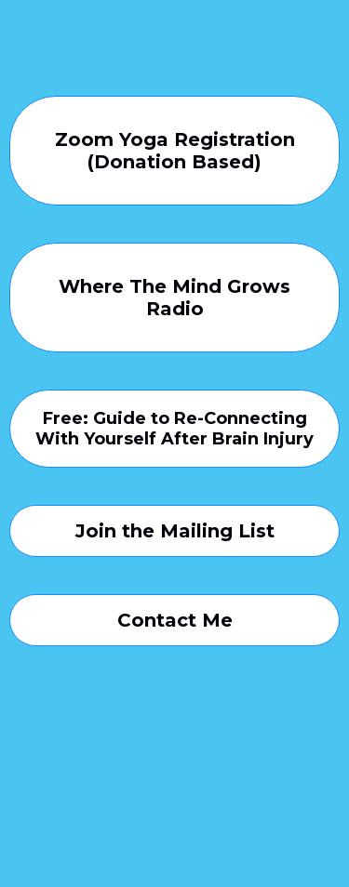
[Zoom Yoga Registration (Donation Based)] (174, 150)
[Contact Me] (174, 620)
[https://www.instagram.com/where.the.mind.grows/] (174, 729)
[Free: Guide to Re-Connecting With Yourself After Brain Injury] (174, 429)
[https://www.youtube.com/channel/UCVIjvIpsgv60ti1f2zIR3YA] (174, 764)
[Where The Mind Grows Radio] (174, 297)
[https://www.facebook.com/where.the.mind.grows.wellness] (174, 799)
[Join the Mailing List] (174, 531)
